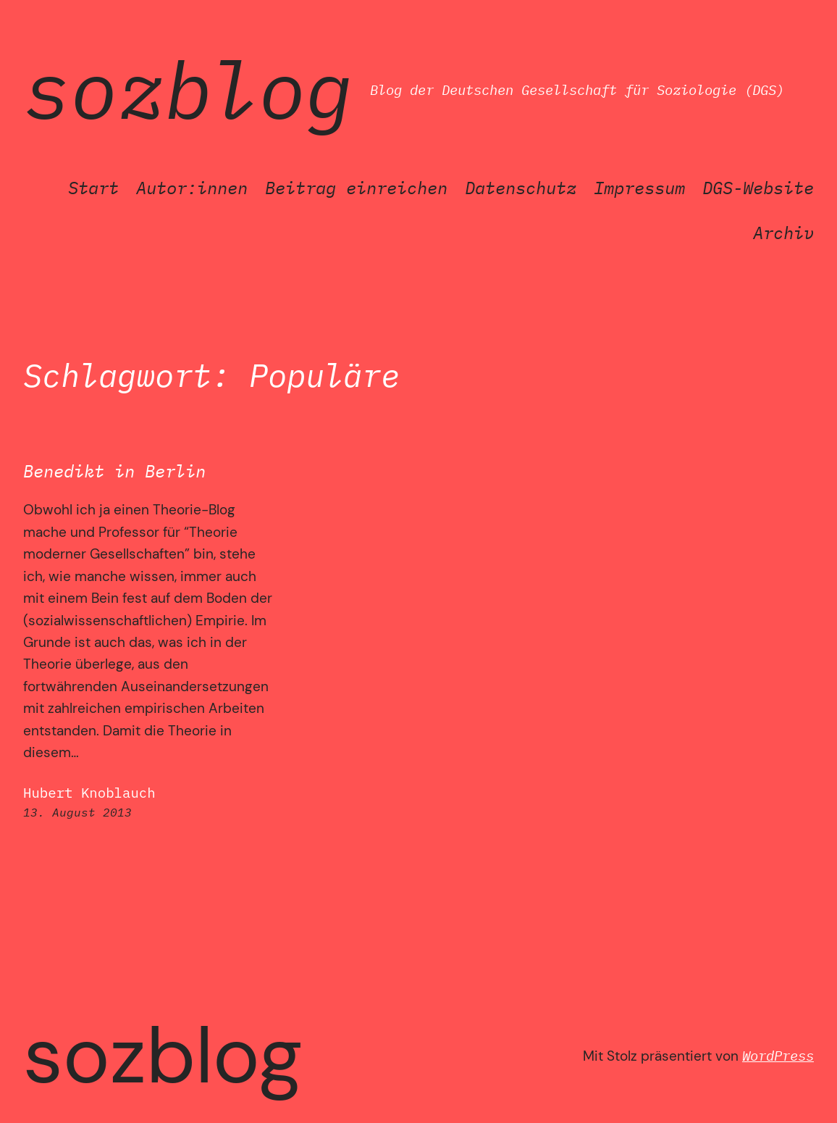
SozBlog (188, 89)
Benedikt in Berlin (114, 471)
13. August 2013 (77, 812)
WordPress (778, 1055)
